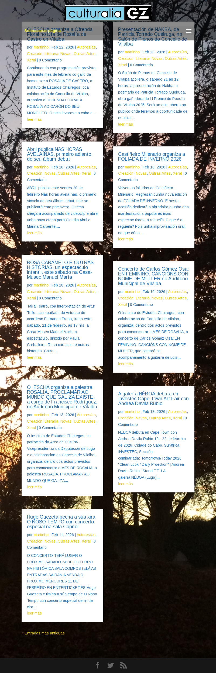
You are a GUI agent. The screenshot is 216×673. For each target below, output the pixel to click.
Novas (65, 53)
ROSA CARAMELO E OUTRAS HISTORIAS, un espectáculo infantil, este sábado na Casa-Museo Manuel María (60, 270)
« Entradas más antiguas (43, 633)
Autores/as (86, 47)
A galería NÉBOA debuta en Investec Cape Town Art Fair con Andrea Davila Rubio (153, 398)
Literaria (51, 53)
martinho (41, 47)
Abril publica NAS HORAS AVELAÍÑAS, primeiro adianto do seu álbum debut (59, 154)
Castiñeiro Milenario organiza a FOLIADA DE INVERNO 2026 (151, 156)
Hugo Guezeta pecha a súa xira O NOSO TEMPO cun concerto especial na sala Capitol (61, 521)
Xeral (31, 60)
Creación (34, 53)
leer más (34, 119)
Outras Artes (84, 53)
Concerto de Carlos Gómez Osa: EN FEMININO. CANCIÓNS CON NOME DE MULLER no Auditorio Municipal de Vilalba (153, 276)
